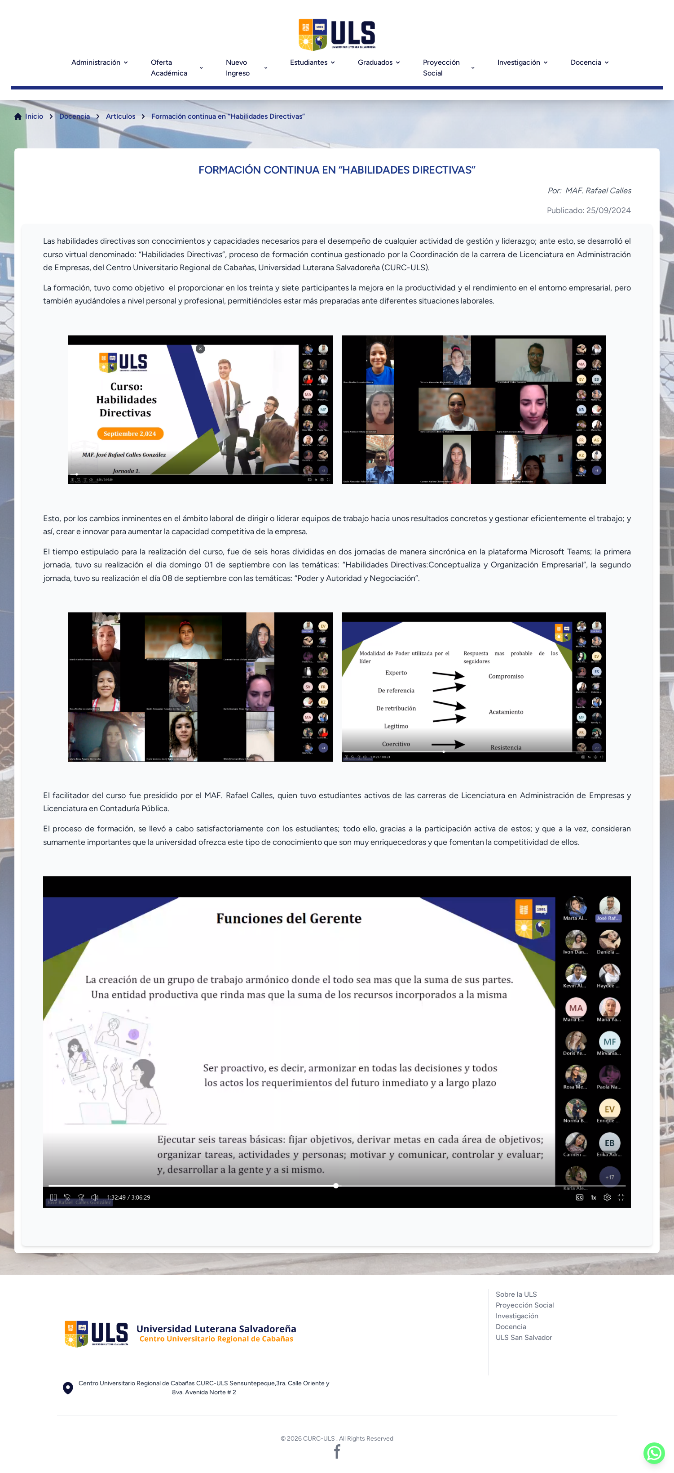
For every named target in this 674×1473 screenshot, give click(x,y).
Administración (100, 62)
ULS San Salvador (524, 1337)
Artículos (120, 116)
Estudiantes (313, 62)
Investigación (523, 62)
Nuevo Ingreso (247, 67)
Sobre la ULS (516, 1294)
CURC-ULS (319, 1438)
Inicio (34, 116)
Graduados (379, 62)
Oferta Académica (177, 67)
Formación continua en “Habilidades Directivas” (228, 116)
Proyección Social (449, 67)
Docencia (590, 62)
